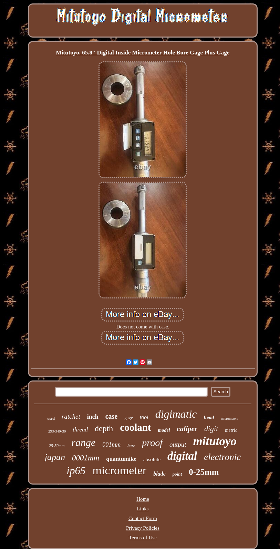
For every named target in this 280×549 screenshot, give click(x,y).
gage (128, 417)
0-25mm (204, 472)
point (177, 474)
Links (142, 508)
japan (55, 457)
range (83, 442)
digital (182, 456)
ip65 (75, 471)
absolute (151, 459)
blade (159, 474)
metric (231, 430)
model (164, 430)
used (50, 418)
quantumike (121, 459)
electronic (222, 457)
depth (104, 428)
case (111, 416)
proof (152, 442)
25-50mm (56, 445)
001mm (111, 444)
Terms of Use (143, 537)
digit (211, 428)
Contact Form (142, 518)
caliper (187, 429)
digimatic (176, 414)
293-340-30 (57, 431)
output (177, 444)
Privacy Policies (142, 528)
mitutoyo (215, 441)
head (209, 417)
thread (80, 429)
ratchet (71, 416)
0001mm (85, 458)
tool (144, 417)
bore (131, 445)
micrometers (229, 418)
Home (142, 499)
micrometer (119, 470)
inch (92, 416)
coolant (135, 427)
